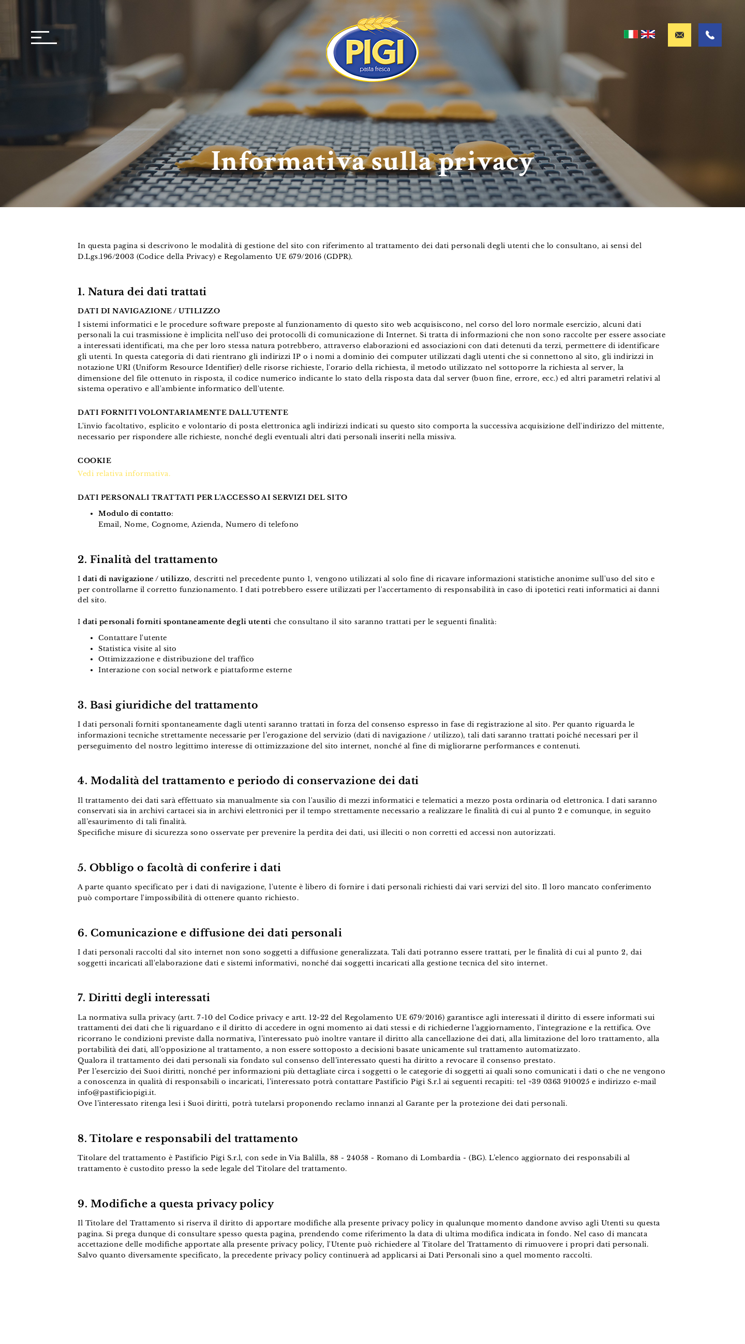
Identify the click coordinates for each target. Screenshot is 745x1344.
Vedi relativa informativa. (124, 473)
